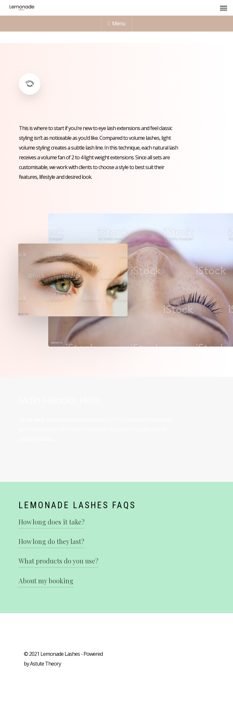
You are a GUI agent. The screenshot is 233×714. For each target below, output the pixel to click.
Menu (116, 23)
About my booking (46, 580)
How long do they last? (51, 541)
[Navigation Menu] (223, 8)
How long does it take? (52, 521)
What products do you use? (58, 560)
